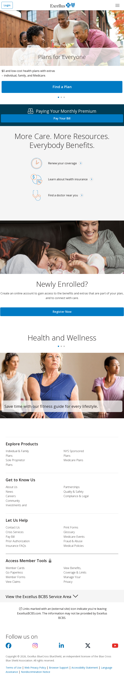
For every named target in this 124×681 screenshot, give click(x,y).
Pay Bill (10, 537)
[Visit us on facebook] (8, 647)
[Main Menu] (117, 5)
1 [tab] (59, 347)
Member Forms (15, 577)
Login (7, 5)
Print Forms (71, 527)
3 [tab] (65, 347)
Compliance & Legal (76, 496)
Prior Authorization (18, 541)
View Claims (13, 582)
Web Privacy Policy (35, 667)
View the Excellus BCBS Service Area (42, 596)
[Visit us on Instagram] (35, 647)
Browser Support (58, 667)
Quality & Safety (73, 492)
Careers (11, 496)
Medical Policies (74, 546)
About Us (11, 487)
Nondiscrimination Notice (35, 672)
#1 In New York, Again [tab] (62, 98)
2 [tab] (62, 347)
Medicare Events (74, 537)
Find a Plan (62, 86)
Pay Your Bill (62, 118)
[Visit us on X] (88, 647)
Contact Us (13, 527)
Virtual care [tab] (65, 98)
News (9, 492)
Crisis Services (15, 532)
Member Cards (15, 568)
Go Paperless (14, 572)
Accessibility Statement (84, 667)
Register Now (62, 312)
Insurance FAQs (16, 546)
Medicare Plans (73, 460)
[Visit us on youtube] (115, 647)
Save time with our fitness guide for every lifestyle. (51, 406)
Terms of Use (13, 667)
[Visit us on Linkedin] (61, 647)
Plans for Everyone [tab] (59, 98)
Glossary (69, 532)
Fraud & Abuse (73, 541)
